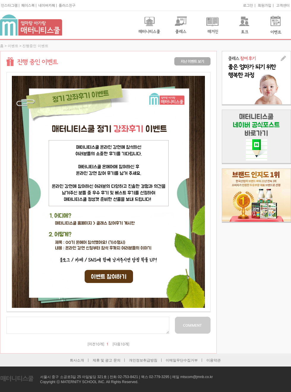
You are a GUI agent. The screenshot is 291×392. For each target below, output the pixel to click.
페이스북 (28, 5)
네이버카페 (46, 5)
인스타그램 (9, 5)
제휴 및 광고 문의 (107, 360)
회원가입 (264, 5)
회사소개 (77, 360)
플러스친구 (67, 5)
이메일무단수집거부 (182, 360)
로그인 (248, 5)
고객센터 (283, 5)
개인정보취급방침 (143, 360)
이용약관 (213, 360)
